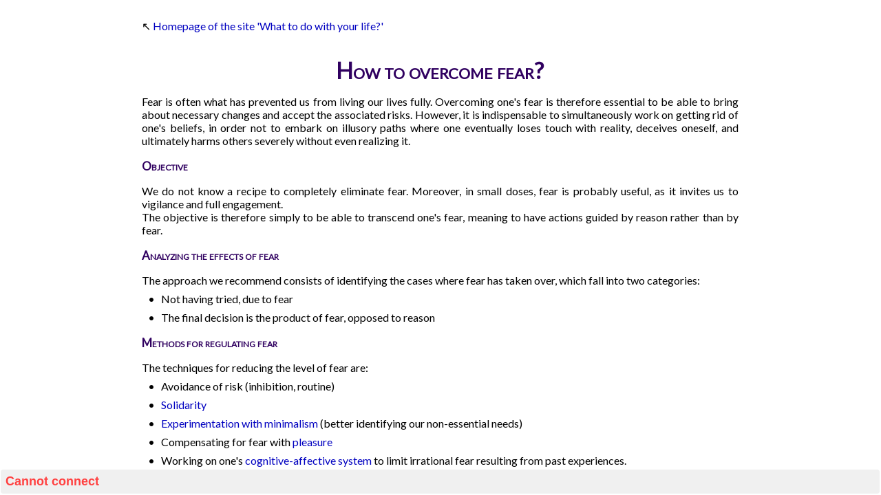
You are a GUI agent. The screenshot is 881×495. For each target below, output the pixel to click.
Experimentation (200, 423)
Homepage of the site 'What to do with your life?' (268, 25)
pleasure (312, 441)
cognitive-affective (290, 460)
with (252, 423)
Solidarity (183, 404)
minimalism (291, 423)
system (355, 460)
